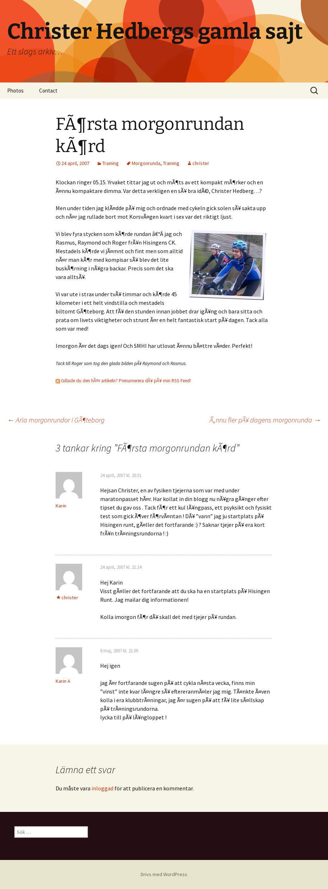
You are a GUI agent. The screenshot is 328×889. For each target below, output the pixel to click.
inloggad (102, 788)
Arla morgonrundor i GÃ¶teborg (55, 419)
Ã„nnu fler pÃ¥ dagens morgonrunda (265, 419)
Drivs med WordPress (164, 874)
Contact (48, 90)
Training (110, 163)
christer (200, 163)
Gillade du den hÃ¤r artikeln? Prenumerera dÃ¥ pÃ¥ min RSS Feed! (123, 381)
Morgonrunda (146, 163)
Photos (15, 90)
